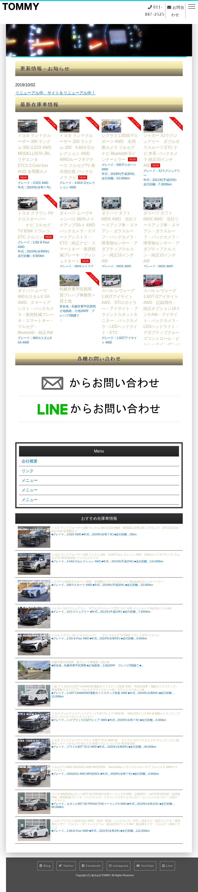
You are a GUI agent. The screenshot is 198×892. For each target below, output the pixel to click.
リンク (28, 470)
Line (167, 868)
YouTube (145, 868)
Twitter (66, 868)
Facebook (91, 868)
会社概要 (30, 459)
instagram (118, 868)
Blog (45, 868)
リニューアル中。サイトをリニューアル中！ (55, 93)
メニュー (30, 480)
